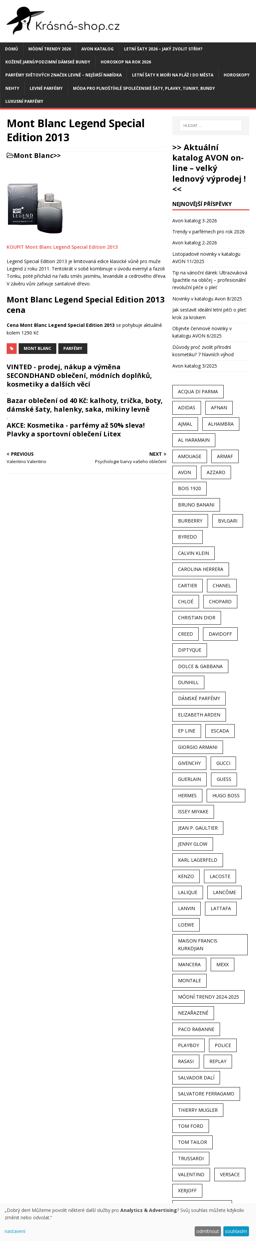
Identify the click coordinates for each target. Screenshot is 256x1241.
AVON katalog (97, 49)
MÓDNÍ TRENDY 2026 (49, 49)
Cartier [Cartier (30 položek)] (187, 585)
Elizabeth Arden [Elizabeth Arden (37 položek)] (199, 714)
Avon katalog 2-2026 (194, 242)
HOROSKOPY (237, 75)
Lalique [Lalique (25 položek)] (187, 892)
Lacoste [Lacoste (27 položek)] (220, 876)
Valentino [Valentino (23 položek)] (191, 1174)
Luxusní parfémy (24, 101)
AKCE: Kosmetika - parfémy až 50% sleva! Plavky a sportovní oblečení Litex (76, 429)
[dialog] (128, 1222)
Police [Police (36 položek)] (223, 1045)
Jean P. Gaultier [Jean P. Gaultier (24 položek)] (198, 828)
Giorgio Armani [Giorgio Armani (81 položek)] (197, 747)
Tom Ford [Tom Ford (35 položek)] (190, 1126)
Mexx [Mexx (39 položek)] (222, 964)
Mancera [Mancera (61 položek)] (189, 964)
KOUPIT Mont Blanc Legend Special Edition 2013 (62, 247)
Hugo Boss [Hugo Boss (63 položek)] (226, 795)
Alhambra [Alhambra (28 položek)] (221, 424)
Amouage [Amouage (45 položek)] (189, 456)
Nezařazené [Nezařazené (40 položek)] (193, 1013)
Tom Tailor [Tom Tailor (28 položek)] (192, 1142)
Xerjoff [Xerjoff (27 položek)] (187, 1190)
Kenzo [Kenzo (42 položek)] (186, 876)
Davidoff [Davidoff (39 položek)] (220, 634)
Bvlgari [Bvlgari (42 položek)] (227, 521)
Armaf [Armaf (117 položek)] (225, 456)
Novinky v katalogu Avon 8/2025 (207, 298)
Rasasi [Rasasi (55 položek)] (186, 1061)
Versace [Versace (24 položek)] (230, 1174)
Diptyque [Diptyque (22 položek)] (189, 650)
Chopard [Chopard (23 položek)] (220, 601)
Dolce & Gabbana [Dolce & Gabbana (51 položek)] (200, 666)
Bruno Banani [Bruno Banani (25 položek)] (196, 504)
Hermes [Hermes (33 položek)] (187, 795)
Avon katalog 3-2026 (194, 220)
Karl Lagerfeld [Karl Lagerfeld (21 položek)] (197, 860)
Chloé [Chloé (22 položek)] (185, 601)
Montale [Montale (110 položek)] (189, 980)
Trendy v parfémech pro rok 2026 (208, 231)
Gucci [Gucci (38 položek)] (223, 763)
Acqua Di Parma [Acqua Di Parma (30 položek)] (198, 391)
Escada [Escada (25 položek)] (220, 731)
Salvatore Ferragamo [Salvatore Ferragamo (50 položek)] (206, 1093)
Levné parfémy (46, 88)
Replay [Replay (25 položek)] (217, 1061)
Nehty (12, 88)
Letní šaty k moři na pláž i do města (172, 75)
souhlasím (236, 1231)
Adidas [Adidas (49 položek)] (186, 407)
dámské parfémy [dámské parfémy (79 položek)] (199, 698)
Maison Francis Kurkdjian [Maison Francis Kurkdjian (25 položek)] (197, 944)
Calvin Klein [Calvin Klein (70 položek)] (193, 553)
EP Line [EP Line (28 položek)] (186, 731)
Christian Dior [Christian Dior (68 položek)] (196, 617)
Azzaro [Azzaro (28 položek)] (216, 472)
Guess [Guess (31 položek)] (224, 779)
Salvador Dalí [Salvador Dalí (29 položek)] (196, 1077)
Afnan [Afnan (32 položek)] (219, 407)
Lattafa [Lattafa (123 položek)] (221, 908)
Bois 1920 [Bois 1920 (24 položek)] (189, 488)
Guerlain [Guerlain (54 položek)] (189, 779)
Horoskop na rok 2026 (126, 62)
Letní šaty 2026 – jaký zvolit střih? (163, 49)
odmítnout (207, 1231)
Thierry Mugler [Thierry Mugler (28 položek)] (198, 1110)
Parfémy (72, 348)
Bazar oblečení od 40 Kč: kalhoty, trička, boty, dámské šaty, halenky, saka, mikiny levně (85, 405)
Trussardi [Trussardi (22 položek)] (191, 1158)
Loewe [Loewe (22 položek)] (186, 924)
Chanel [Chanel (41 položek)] (222, 585)
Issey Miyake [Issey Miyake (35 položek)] (193, 811)
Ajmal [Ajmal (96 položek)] (185, 424)
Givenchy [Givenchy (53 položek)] (189, 763)
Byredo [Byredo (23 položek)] (187, 537)
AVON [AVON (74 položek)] (184, 472)
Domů (11, 49)
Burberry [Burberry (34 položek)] (190, 521)
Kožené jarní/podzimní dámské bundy (47, 62)
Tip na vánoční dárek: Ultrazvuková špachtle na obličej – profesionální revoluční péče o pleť (209, 280)
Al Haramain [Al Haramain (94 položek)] (194, 440)
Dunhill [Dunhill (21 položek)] (188, 682)
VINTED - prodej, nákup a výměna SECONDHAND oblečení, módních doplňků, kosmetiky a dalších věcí (79, 375)
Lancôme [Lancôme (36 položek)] (224, 892)
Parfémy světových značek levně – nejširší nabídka (63, 75)
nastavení (15, 1231)
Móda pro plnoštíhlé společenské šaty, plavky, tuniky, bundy (144, 88)
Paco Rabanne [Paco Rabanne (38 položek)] (196, 1029)
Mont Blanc (33, 155)
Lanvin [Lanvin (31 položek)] (186, 908)
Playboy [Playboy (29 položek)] (188, 1045)
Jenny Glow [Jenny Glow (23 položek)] (192, 844)
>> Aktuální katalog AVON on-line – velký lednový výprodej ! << (209, 168)
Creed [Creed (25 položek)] (185, 634)
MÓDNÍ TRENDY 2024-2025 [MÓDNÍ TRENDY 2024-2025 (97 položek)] (208, 997)
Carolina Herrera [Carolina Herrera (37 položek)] (200, 569)
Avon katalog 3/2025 (194, 366)
